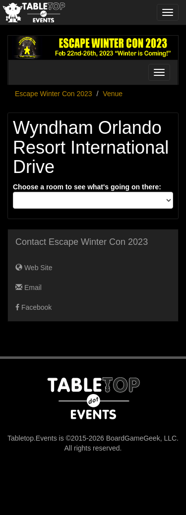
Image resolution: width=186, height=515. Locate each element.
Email (28, 287)
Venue (113, 94)
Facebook (33, 307)
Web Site (33, 268)
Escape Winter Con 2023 (53, 94)
